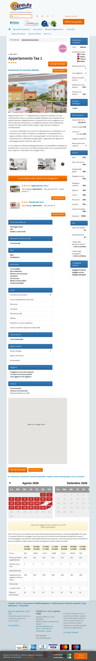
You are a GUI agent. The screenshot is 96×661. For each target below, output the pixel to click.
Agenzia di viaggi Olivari (16, 611)
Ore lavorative (24, 606)
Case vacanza (37, 29)
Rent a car (47, 34)
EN (42, 16)
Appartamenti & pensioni (21, 29)
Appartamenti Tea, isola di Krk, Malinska (23, 70)
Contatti (19, 603)
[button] (37, 429)
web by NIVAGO (13, 625)
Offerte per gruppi (74, 21)
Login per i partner (71, 16)
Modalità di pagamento (42, 603)
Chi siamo (11, 603)
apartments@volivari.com (44, 626)
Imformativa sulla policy (73, 603)
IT (52, 16)
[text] (37, 136)
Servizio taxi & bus (34, 34)
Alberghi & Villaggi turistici (54, 29)
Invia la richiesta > (60, 71)
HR (37, 16)
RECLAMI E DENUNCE (70, 632)
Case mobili (70, 29)
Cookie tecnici (58, 655)
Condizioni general (57, 603)
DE (48, 16)
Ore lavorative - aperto (43, 631)
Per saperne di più (28, 657)
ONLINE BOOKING (57, 64)
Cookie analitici (58, 657)
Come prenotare (28, 603)
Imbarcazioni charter (19, 34)
